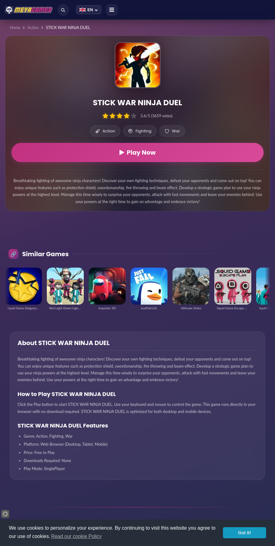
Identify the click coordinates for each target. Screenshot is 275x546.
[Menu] (111, 9)
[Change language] (88, 9)
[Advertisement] (137, 235)
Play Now (137, 152)
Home (15, 27)
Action (33, 27)
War (172, 131)
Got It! (244, 532)
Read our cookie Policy (76, 536)
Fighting (140, 131)
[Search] (63, 9)
